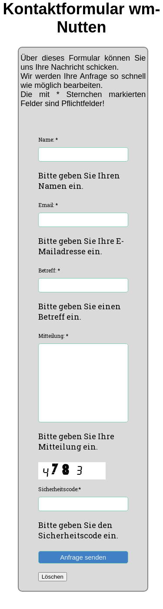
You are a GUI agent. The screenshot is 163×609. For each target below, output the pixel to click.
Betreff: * (49, 270)
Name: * (48, 139)
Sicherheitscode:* (59, 502)
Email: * (48, 204)
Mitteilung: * (53, 335)
